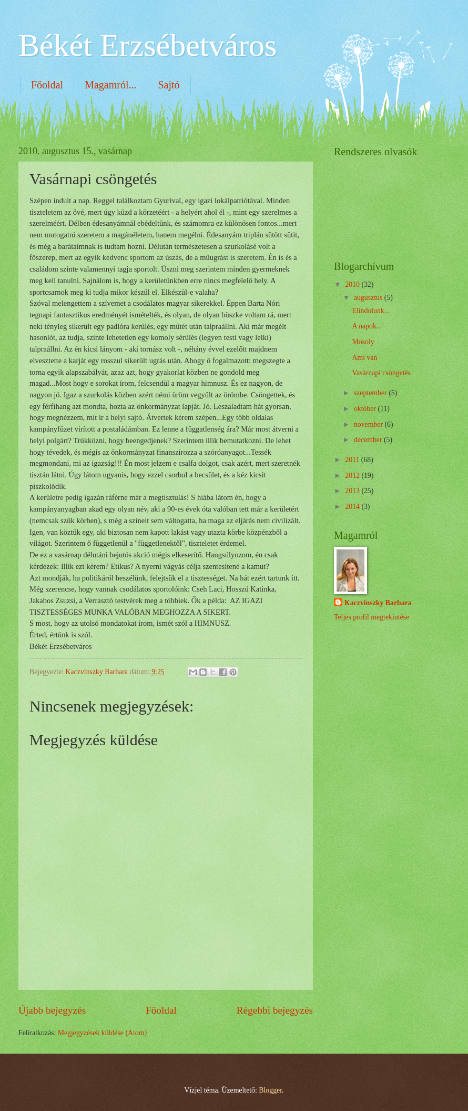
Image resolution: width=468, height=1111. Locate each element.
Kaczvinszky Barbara (378, 603)
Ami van (364, 358)
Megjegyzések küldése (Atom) (102, 1033)
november (369, 424)
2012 (353, 475)
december (369, 440)
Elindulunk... (371, 311)
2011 (353, 460)
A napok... (367, 326)
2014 (353, 507)
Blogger (270, 1090)
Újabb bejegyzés (52, 1010)
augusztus (369, 298)
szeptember (371, 393)
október (366, 409)
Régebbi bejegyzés (275, 1010)
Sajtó (168, 85)
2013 (353, 491)
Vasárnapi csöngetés (381, 373)
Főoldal (47, 85)
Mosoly (363, 342)
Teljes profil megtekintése (371, 617)
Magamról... (110, 85)
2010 (353, 284)
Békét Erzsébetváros (147, 45)
